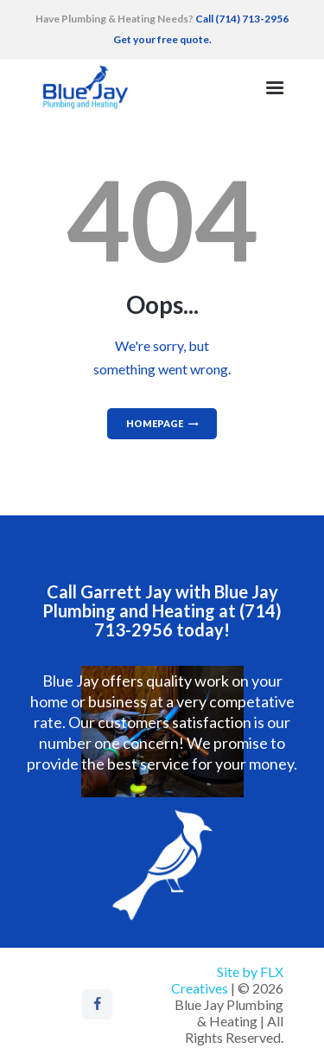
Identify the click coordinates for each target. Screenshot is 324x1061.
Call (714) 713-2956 (241, 18)
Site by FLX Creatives (227, 979)
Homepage (154, 423)
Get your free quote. (162, 39)
